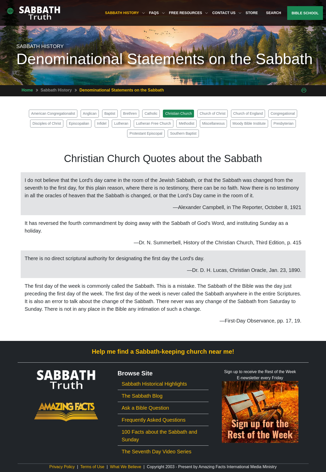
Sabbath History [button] (125, 13)
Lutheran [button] (121, 123)
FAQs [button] (157, 13)
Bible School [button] (305, 13)
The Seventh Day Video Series (156, 451)
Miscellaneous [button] (213, 123)
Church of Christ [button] (212, 113)
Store (252, 13)
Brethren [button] (130, 113)
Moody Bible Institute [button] (249, 123)
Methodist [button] (186, 123)
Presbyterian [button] (283, 123)
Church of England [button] (248, 113)
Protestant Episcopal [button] (145, 133)
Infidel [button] (101, 123)
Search (273, 13)
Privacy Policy (62, 467)
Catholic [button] (151, 113)
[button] (10, 11)
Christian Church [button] (178, 113)
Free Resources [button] (188, 13)
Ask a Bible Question (145, 408)
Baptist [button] (109, 113)
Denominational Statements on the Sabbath (121, 90)
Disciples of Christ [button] (46, 123)
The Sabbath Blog (142, 396)
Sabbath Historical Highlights (154, 384)
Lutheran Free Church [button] (153, 123)
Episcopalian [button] (79, 123)
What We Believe (125, 467)
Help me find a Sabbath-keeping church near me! (163, 351)
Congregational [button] (283, 113)
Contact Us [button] (227, 13)
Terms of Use (92, 467)
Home (27, 90)
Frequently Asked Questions (154, 420)
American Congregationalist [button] (53, 113)
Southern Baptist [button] (183, 133)
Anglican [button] (90, 113)
